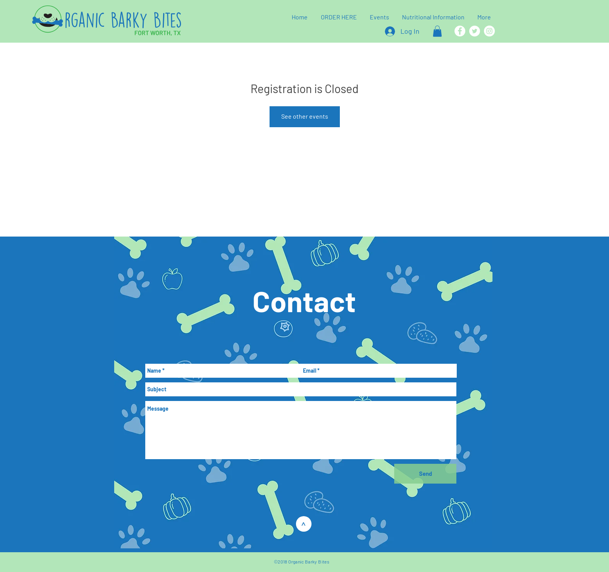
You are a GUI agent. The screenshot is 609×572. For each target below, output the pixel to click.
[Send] (425, 474)
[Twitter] (474, 31)
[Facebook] (459, 31)
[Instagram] (489, 31)
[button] (437, 31)
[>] (303, 524)
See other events (304, 116)
